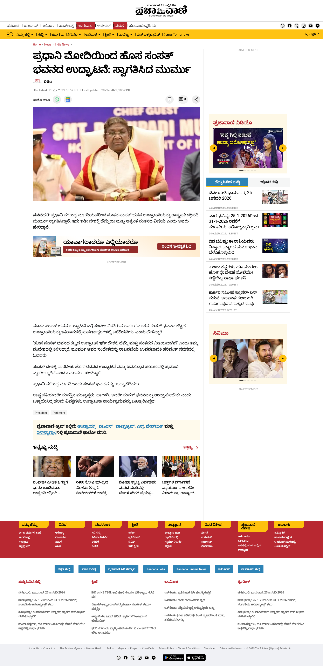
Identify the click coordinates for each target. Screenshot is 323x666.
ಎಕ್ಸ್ (140, 426)
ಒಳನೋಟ (171, 582)
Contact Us (49, 648)
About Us (34, 648)
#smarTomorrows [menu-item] (176, 34)
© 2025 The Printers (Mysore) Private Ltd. (269, 648)
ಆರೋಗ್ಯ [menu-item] (48, 26)
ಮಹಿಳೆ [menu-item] (119, 26)
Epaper (134, 648)
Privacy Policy (166, 648)
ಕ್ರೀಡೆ (94, 582)
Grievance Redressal (231, 648)
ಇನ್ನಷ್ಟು (190, 447)
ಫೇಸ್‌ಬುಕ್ (154, 426)
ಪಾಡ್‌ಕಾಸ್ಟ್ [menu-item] (66, 26)
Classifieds (148, 648)
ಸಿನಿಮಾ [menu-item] (72, 34)
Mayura (122, 648)
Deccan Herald (94, 648)
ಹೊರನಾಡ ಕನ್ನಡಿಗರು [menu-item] (142, 26)
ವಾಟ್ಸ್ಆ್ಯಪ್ (125, 426)
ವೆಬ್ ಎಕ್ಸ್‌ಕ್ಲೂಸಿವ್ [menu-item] (148, 34)
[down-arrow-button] (32, 35)
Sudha (110, 648)
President (41, 412)
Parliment (59, 412)
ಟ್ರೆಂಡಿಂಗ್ (244, 582)
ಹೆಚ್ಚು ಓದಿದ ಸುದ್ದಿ (29, 582)
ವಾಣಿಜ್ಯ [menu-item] (123, 34)
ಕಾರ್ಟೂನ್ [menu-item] (31, 26)
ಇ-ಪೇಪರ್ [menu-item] (103, 26)
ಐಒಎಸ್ (105, 426)
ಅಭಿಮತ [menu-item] (91, 34)
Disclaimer (209, 648)
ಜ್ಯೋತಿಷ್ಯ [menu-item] (57, 34)
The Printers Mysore (71, 648)
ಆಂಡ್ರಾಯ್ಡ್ (86, 426)
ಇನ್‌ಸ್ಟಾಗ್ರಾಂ (46, 432)
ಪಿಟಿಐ (48, 81)
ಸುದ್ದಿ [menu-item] (40, 34)
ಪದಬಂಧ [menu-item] (13, 26)
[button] (64, 569)
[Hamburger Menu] (10, 34)
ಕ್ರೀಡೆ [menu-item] (108, 34)
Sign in (312, 34)
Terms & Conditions (189, 648)
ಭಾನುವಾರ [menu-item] (85, 26)
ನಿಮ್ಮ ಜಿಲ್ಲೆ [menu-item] (23, 34)
